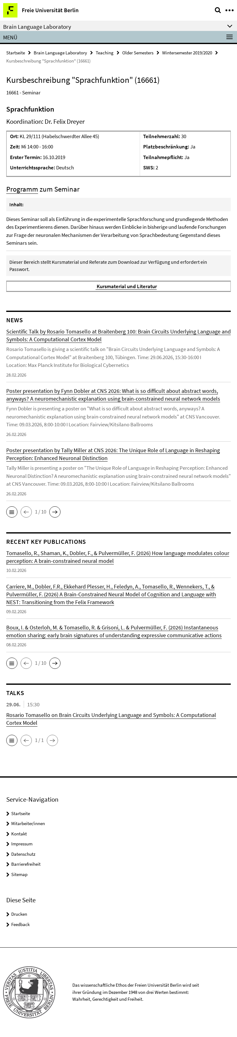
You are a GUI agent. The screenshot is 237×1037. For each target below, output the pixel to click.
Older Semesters (137, 53)
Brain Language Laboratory (60, 53)
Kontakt (19, 834)
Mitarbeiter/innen (28, 823)
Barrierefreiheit (26, 864)
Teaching (105, 53)
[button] (11, 512)
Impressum (21, 844)
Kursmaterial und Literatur (126, 286)
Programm (22, 188)
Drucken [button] (19, 914)
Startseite (15, 53)
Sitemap (19, 874)
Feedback (20, 924)
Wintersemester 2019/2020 (187, 53)
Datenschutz (23, 854)
